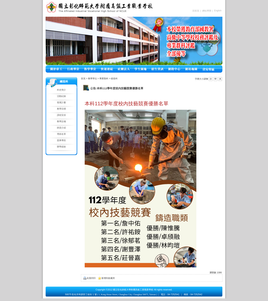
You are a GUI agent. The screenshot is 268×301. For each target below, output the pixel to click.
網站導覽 (206, 10)
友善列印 (91, 278)
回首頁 (195, 10)
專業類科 (104, 78)
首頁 (83, 78)
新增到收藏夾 (108, 278)
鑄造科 (114, 78)
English (217, 10)
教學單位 (93, 78)
